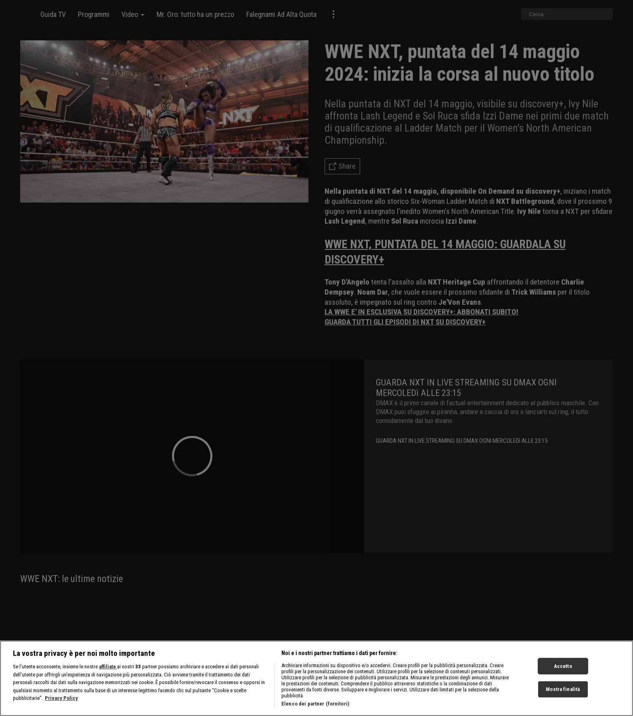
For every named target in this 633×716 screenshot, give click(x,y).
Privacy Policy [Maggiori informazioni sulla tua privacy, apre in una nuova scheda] (61, 705)
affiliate (108, 674)
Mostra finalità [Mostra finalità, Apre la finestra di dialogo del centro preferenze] (563, 696)
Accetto (563, 673)
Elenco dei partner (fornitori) (315, 711)
